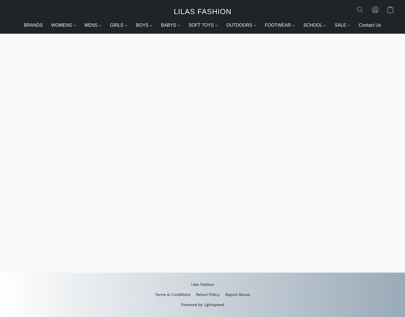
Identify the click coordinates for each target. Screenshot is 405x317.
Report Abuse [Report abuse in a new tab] (237, 294)
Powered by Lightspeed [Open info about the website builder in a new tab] (202, 304)
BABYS (170, 25)
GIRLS (118, 25)
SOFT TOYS (202, 25)
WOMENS (63, 25)
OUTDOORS (241, 25)
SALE (342, 25)
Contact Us (370, 25)
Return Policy (208, 294)
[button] (202, 11)
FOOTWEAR (280, 25)
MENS (92, 25)
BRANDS (33, 25)
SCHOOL (314, 25)
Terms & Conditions (172, 294)
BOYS (144, 25)
